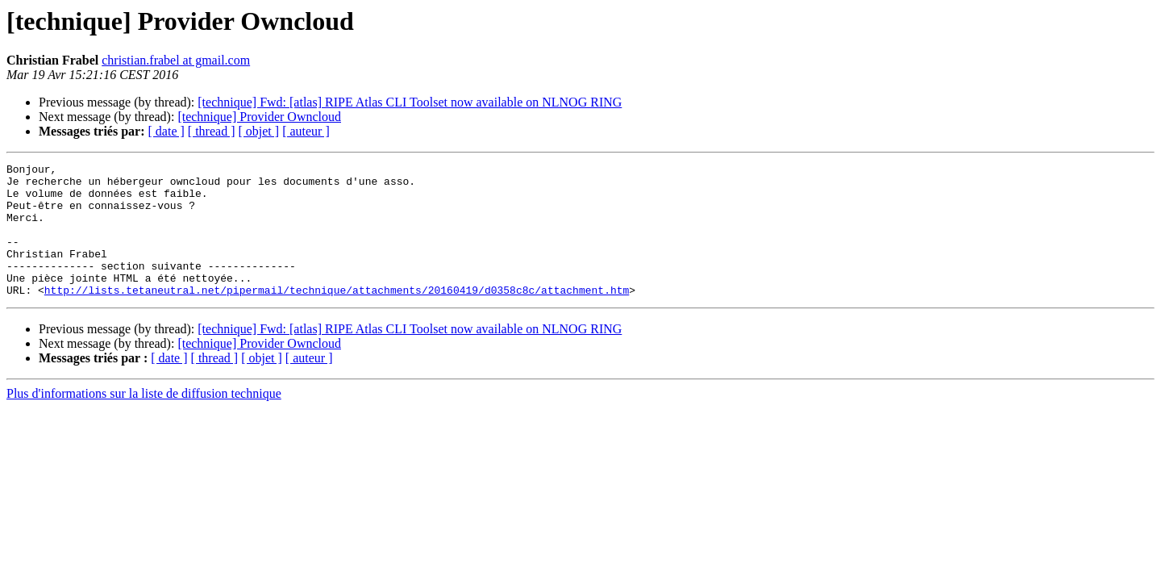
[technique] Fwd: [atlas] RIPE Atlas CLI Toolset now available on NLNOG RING (410, 102)
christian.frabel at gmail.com (176, 60)
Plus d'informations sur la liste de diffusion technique (143, 420)
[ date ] (166, 131)
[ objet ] (258, 131)
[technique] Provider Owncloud (259, 116)
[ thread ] (211, 131)
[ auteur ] (306, 131)
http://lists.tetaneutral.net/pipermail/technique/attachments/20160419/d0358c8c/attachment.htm (336, 316)
